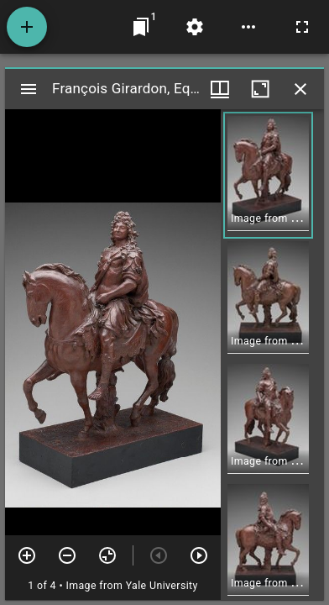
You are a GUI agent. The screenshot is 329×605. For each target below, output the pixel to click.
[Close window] (300, 89)
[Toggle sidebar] (28, 89)
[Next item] (199, 555)
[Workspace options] (248, 27)
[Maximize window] (260, 89)
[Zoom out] (67, 555)
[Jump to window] (141, 27)
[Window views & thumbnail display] (220, 89)
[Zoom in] (27, 555)
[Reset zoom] (107, 555)
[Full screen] (302, 27)
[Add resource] (27, 27)
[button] (268, 175)
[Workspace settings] (195, 27)
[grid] (272, 354)
